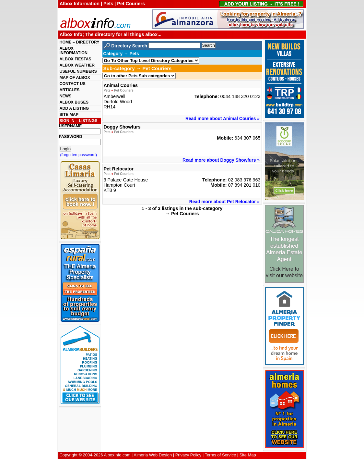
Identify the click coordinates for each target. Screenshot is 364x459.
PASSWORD (70, 136)
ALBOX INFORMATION (74, 50)
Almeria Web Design (153, 455)
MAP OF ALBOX (75, 77)
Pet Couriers (124, 90)
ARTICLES (70, 90)
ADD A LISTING (74, 108)
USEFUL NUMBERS (78, 71)
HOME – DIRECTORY (80, 42)
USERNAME (70, 126)
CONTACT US (73, 83)
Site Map (248, 455)
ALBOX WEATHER (77, 65)
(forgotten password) (78, 155)
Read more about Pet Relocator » (224, 201)
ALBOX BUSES (74, 102)
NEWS (66, 96)
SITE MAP (69, 114)
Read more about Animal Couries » (222, 118)
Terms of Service (220, 455)
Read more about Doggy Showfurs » (221, 160)
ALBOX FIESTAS (75, 59)
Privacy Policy (188, 455)
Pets (106, 90)
